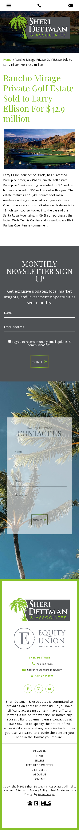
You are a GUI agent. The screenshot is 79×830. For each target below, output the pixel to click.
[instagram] (39, 689)
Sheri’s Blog (39, 770)
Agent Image (46, 794)
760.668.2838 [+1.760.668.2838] (44, 664)
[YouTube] (50, 689)
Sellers (39, 760)
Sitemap (21, 790)
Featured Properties (39, 765)
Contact (39, 779)
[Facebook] (28, 689)
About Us (39, 774)
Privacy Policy (38, 790)
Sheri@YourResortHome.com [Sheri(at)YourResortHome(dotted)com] (44, 670)
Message (39, 495)
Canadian (39, 751)
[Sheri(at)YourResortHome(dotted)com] (70, 5)
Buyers (39, 756)
